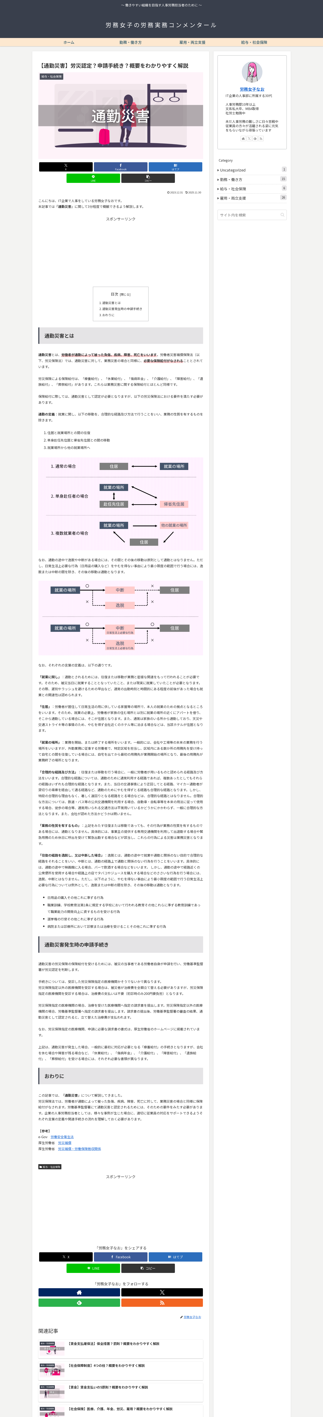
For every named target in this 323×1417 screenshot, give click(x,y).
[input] (252, 215)
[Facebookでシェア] (93, 167)
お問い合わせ (278, 1404)
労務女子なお (252, 89)
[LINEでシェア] (148, 167)
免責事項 (259, 1404)
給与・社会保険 (50, 1157)
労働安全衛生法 (62, 1127)
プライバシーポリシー (235, 1404)
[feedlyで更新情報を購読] (125, 1283)
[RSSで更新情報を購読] (135, 1283)
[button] (176, 167)
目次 (114, 282)
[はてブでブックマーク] (121, 167)
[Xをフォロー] (116, 1283)
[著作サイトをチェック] (106, 1283)
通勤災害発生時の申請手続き (122, 298)
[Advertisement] (120, 240)
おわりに (107, 305)
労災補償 (64, 1133)
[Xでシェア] (65, 167)
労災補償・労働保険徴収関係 (79, 1139)
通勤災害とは (111, 291)
